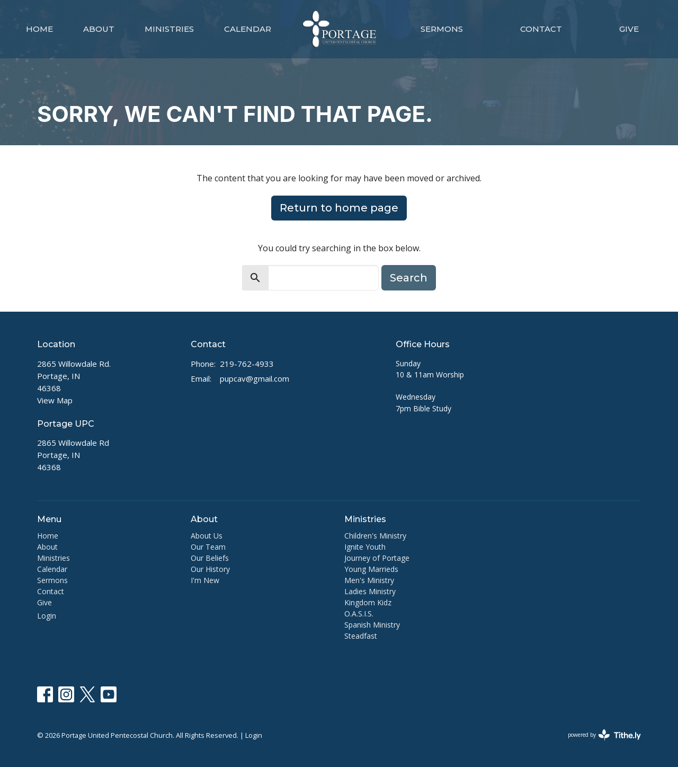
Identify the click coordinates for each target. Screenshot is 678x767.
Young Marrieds (371, 569)
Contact (541, 29)
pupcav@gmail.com (254, 378)
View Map (55, 400)
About (98, 29)
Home (39, 29)
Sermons (442, 29)
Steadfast (360, 636)
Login (46, 616)
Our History (210, 569)
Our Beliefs (210, 558)
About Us (206, 536)
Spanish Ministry (372, 625)
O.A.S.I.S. (358, 614)
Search (408, 277)
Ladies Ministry (370, 591)
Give (629, 29)
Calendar (247, 29)
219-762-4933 (247, 363)
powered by (604, 734)
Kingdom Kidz (367, 602)
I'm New (205, 580)
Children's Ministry (375, 536)
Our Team (208, 547)
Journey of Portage (376, 558)
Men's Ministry (369, 580)
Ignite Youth (365, 547)
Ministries (169, 29)
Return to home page (339, 207)
